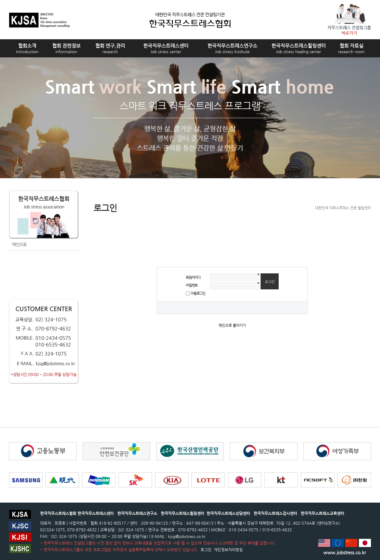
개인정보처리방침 (228, 549)
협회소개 (27, 48)
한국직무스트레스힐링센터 (298, 48)
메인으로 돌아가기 (232, 325)
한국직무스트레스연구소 (232, 48)
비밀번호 (192, 285)
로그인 (205, 549)
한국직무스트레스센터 (165, 48)
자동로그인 (198, 293)
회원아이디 (193, 277)
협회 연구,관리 (110, 48)
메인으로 (19, 244)
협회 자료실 (351, 48)
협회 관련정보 (66, 48)
